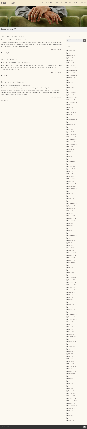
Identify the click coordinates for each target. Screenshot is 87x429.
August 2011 (71, 378)
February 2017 (72, 228)
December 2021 (72, 137)
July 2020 (70, 171)
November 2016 (72, 235)
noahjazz (5, 39)
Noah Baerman (8, 2)
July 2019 (70, 191)
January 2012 (71, 368)
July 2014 (70, 294)
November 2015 (72, 257)
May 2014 (70, 299)
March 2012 (71, 364)
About (43, 3)
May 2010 (70, 415)
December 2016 (72, 233)
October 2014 (71, 287)
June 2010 (70, 413)
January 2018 (71, 216)
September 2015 (72, 262)
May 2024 (70, 85)
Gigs (62, 3)
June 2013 (70, 327)
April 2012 (71, 361)
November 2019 (72, 186)
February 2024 (72, 92)
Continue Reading (56, 49)
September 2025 (72, 53)
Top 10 (5, 75)
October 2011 (71, 376)
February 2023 (72, 112)
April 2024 (71, 87)
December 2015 (72, 255)
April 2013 (71, 331)
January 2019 (71, 201)
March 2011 (71, 391)
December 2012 (72, 341)
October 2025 (72, 50)
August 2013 (71, 322)
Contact (83, 3)
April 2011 (71, 388)
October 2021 (71, 142)
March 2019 (71, 198)
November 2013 (72, 314)
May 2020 (70, 174)
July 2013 (70, 324)
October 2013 (71, 317)
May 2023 (70, 107)
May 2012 (70, 359)
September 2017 (72, 220)
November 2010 (72, 401)
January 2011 (71, 396)
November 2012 (72, 344)
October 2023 (71, 100)
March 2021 (71, 151)
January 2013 (71, 339)
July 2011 (70, 381)
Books (57, 3)
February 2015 (72, 277)
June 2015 (70, 267)
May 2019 (70, 196)
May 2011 (70, 386)
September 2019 (72, 188)
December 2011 (72, 371)
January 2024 (71, 95)
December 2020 (72, 159)
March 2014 (71, 304)
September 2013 (72, 319)
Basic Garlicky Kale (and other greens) (12, 82)
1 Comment (27, 62)
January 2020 (71, 181)
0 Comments (27, 39)
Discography (49, 3)
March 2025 (71, 63)
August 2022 (71, 124)
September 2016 (72, 238)
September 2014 (72, 290)
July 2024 (70, 80)
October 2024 (72, 72)
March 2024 (71, 90)
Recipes (5, 100)
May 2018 (70, 213)
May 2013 (70, 329)
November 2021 (72, 139)
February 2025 (72, 65)
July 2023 (70, 105)
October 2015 (71, 260)
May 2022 (70, 129)
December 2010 (72, 398)
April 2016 (71, 248)
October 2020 (72, 164)
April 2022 (71, 132)
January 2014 (71, 309)
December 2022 (72, 117)
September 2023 (72, 102)
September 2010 (72, 405)
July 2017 (70, 223)
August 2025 (71, 55)
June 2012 (70, 356)
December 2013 (72, 312)
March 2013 (71, 334)
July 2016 (70, 243)
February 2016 (72, 253)
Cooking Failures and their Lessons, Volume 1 (14, 36)
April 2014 (71, 302)
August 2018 (71, 208)
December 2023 (72, 97)
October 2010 (71, 403)
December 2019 (72, 183)
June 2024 (70, 82)
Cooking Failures (8, 53)
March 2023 (71, 109)
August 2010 (71, 408)
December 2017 (72, 218)
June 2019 (70, 193)
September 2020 (72, 166)
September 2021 (72, 144)
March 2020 (71, 179)
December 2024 (72, 68)
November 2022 (72, 119)
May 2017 (70, 225)
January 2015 (71, 280)
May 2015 (70, 270)
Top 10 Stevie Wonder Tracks (9, 59)
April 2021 (71, 149)
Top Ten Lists (76, 3)
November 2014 (72, 285)
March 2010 (71, 420)
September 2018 (72, 206)
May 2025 (70, 60)
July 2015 (70, 265)
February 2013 (72, 336)
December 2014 (72, 282)
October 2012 (71, 346)
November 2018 (72, 203)
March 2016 (71, 250)
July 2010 (70, 410)
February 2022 (72, 134)
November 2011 (72, 373)
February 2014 (72, 307)
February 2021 (72, 154)
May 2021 (70, 146)
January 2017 (71, 230)
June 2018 (70, 211)
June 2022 (70, 127)
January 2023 (71, 114)
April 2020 (71, 176)
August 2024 (71, 77)
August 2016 (71, 240)
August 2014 (71, 292)
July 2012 (70, 354)
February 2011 (72, 393)
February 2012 (72, 366)
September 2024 (72, 75)
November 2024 (72, 70)
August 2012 (71, 351)
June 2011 (70, 383)
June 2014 (70, 297)
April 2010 (71, 418)
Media (66, 3)
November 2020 (72, 161)
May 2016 (70, 245)
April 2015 (71, 272)
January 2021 (71, 156)
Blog (70, 3)
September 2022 (72, 122)
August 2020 (71, 169)
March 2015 (71, 275)
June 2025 (70, 58)
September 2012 (72, 349)
